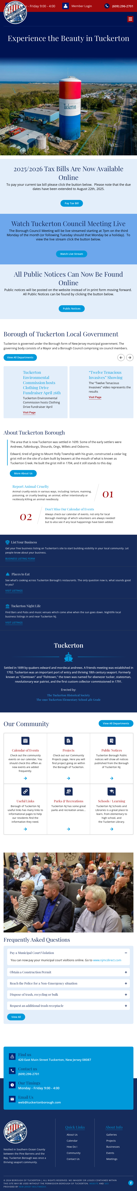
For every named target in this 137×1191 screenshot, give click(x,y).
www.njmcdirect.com (107, 965)
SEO (107, 1183)
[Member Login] (63, 8)
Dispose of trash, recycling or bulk (34, 999)
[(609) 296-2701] (106, 8)
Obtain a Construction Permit (31, 977)
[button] (121, 362)
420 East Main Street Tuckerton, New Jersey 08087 (57, 1060)
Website (93, 1183)
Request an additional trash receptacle (37, 1011)
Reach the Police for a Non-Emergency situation (44, 988)
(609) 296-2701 (29, 1074)
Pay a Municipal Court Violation (32, 957)
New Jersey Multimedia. (33, 1186)
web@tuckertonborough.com (41, 1102)
